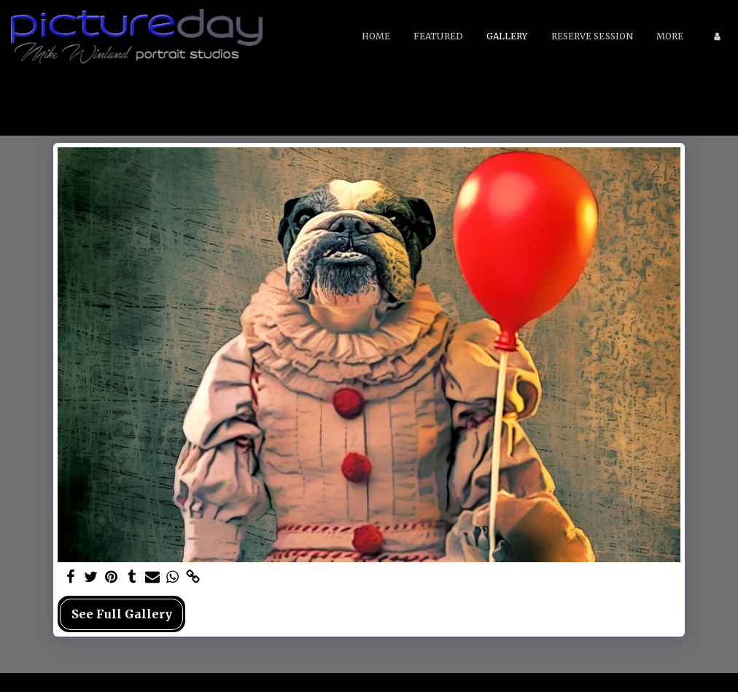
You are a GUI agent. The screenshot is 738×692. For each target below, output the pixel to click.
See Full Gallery (121, 614)
